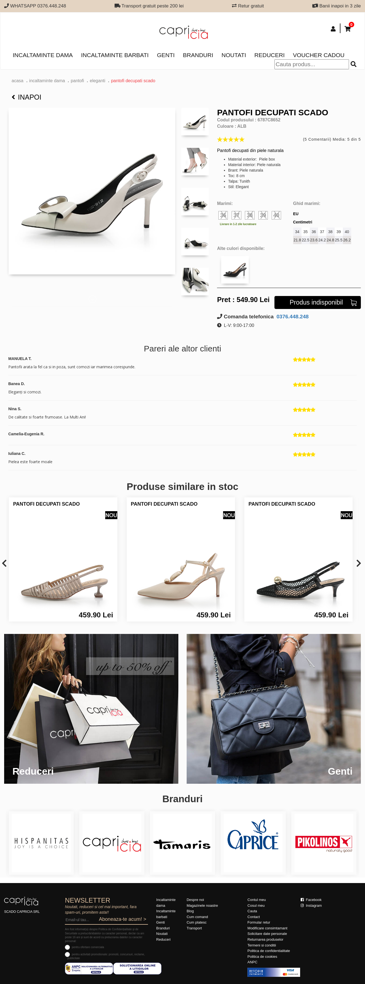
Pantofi (77, 80)
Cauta (252, 911)
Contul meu (256, 900)
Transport (194, 928)
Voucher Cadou (319, 55)
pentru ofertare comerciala (88, 947)
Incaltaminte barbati (115, 55)
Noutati (233, 55)
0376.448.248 (292, 316)
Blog (190, 911)
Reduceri (269, 55)
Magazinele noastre (202, 905)
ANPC (252, 962)
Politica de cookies (262, 956)
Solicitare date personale (267, 934)
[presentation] (4, 564)
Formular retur (258, 922)
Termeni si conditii (261, 945)
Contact (253, 917)
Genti (165, 55)
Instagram (311, 905)
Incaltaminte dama (43, 55)
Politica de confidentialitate (268, 951)
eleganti (97, 80)
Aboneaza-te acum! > (122, 919)
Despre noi (195, 900)
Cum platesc (197, 922)
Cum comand (197, 917)
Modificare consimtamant (267, 928)
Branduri (198, 55)
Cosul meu (256, 905)
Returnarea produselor (265, 939)
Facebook (311, 900)
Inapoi (26, 97)
